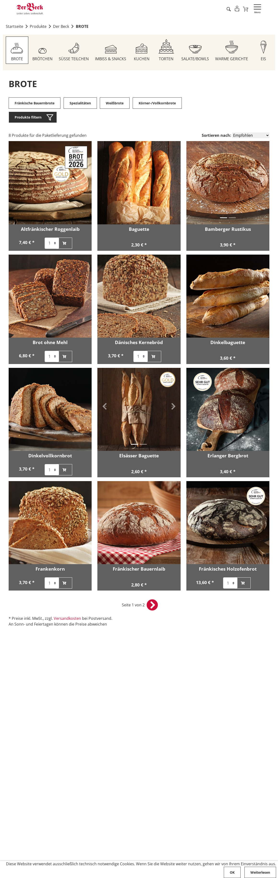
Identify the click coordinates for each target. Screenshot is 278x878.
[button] (193, 180)
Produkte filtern (28, 117)
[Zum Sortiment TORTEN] (166, 50)
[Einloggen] (237, 8)
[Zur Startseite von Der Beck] (30, 9)
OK (232, 872)
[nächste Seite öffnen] (152, 605)
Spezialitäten (80, 103)
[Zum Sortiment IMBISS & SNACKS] (110, 50)
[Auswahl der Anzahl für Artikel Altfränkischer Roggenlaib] (52, 243)
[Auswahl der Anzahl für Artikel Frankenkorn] (52, 583)
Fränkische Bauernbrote (34, 103)
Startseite (14, 26)
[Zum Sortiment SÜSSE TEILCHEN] (74, 50)
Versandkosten (67, 618)
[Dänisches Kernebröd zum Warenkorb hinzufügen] (153, 356)
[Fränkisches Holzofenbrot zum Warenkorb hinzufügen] (243, 583)
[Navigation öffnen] (257, 9)
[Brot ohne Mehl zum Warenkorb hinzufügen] (64, 356)
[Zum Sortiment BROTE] (17, 50)
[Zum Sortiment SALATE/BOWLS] (195, 50)
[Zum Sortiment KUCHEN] (141, 50)
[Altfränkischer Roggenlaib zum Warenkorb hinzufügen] (64, 243)
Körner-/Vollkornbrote (157, 103)
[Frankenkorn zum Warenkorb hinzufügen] (64, 583)
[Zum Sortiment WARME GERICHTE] (231, 50)
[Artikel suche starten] (228, 9)
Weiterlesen (260, 872)
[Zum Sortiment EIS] (263, 50)
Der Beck (61, 26)
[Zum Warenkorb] (245, 9)
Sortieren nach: (216, 135)
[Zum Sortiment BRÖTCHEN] (42, 50)
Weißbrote (115, 103)
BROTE (82, 26)
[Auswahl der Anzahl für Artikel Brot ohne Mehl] (52, 356)
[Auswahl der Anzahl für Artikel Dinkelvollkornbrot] (52, 470)
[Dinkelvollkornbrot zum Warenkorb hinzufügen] (64, 470)
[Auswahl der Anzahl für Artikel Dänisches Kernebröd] (140, 356)
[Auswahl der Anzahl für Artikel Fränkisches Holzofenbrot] (230, 583)
